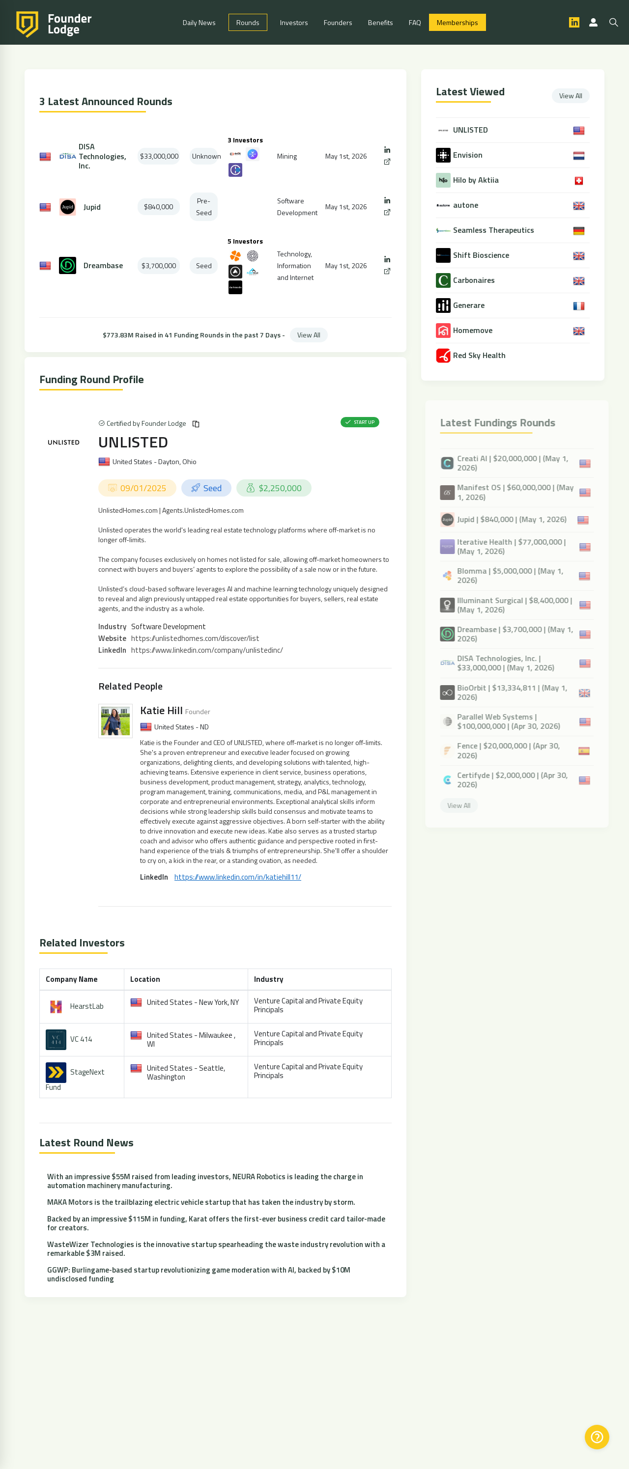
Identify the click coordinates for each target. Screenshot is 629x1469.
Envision (469, 155)
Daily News (199, 22)
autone (466, 205)
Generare (470, 305)
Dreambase (103, 265)
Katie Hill (161, 710)
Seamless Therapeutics (494, 230)
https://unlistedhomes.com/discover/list (195, 638)
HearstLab (87, 1005)
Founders (338, 22)
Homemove (473, 330)
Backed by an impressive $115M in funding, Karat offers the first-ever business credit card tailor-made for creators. (216, 1223)
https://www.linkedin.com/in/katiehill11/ (237, 877)
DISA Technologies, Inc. (102, 156)
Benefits (380, 22)
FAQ (415, 22)
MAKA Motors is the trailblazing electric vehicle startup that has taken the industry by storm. (201, 1202)
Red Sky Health (480, 355)
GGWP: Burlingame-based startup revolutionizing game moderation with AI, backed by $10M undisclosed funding (198, 1274)
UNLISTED (133, 441)
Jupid (92, 207)
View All (308, 335)
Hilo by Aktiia (477, 180)
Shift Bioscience (482, 255)
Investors (294, 22)
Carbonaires (475, 280)
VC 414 (81, 1038)
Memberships (457, 22)
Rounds (247, 22)
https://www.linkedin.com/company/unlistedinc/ (207, 650)
